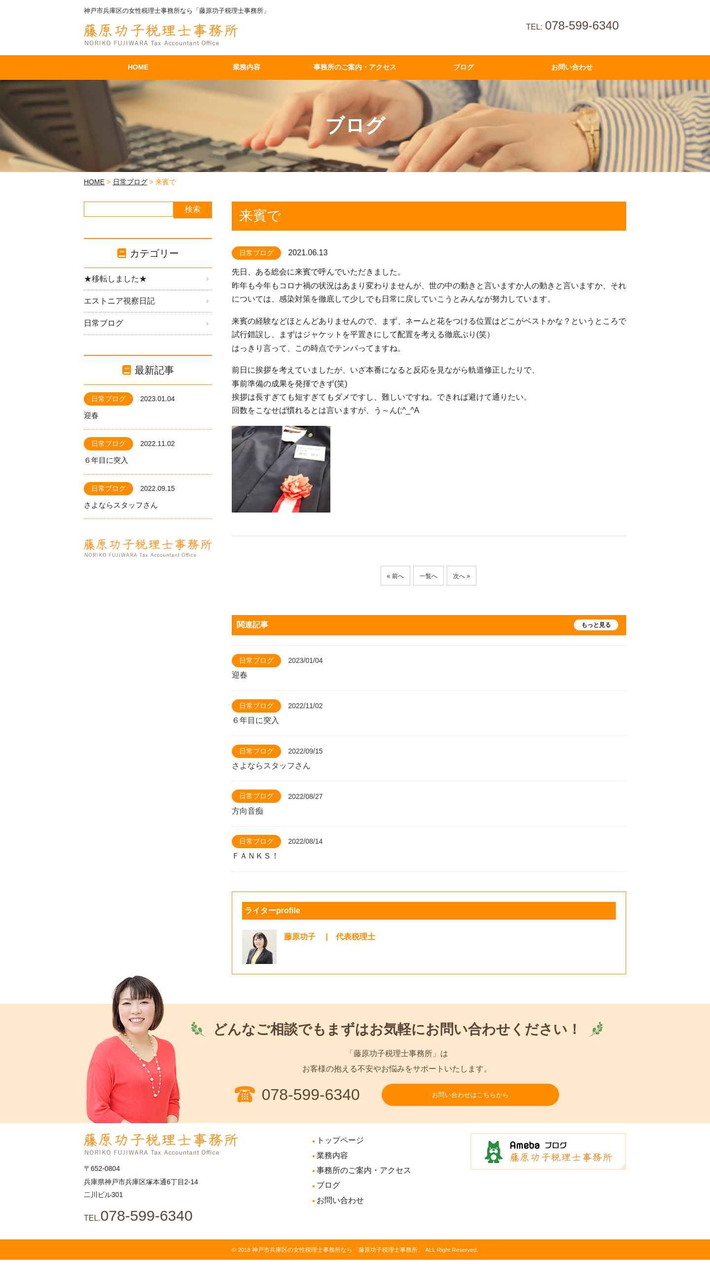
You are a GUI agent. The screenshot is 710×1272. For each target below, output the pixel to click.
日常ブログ (130, 182)
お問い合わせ (340, 1212)
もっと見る (596, 624)
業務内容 (332, 1168)
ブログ (328, 1197)
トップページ (340, 1152)
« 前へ (389, 576)
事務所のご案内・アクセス (364, 1182)
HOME (94, 182)
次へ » (467, 576)
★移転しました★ (115, 279)
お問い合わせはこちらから (470, 1101)
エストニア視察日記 (119, 301)
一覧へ (428, 576)
